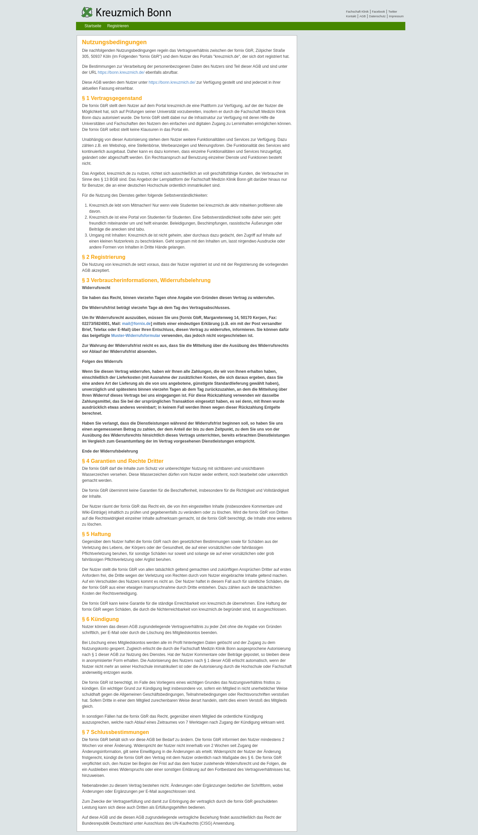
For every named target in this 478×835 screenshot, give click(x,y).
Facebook (378, 11)
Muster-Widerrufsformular (135, 335)
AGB (362, 16)
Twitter (392, 11)
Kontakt (351, 16)
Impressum (396, 16)
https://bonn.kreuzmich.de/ (121, 72)
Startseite (93, 26)
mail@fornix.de (136, 323)
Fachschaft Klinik (357, 11)
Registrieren (118, 26)
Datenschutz (377, 16)
